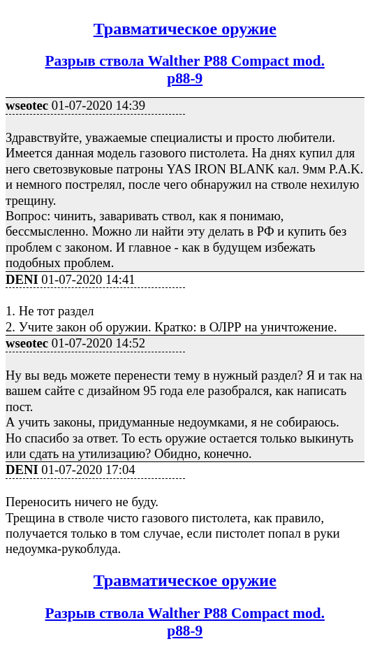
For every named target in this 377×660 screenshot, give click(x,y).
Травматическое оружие (185, 29)
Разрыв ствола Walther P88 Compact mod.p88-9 (185, 69)
